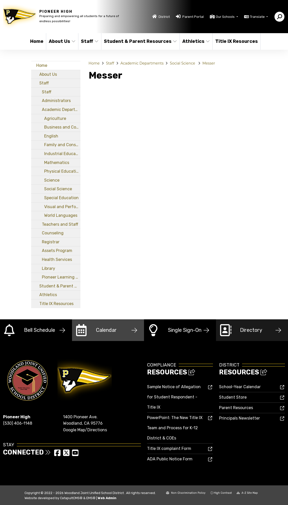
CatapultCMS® (71, 498)
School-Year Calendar (240, 386)
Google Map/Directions (85, 429)
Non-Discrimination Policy (186, 493)
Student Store (233, 397)
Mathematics (56, 162)
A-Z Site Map (247, 493)
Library (48, 268)
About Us (62, 41)
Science (51, 180)
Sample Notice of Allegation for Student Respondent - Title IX (174, 397)
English (51, 136)
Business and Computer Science (62, 127)
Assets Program (57, 250)
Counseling (53, 233)
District (164, 17)
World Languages (60, 215)
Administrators (56, 100)
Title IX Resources (235, 41)
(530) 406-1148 (17, 423)
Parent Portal (193, 17)
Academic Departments (61, 109)
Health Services (57, 259)
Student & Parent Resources (138, 41)
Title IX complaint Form (169, 448)
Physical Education (62, 171)
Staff (90, 41)
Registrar (50, 241)
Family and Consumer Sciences (62, 144)
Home (36, 41)
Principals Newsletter (239, 418)
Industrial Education (62, 153)
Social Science (58, 188)
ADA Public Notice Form (170, 459)
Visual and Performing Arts (62, 206)
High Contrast (223, 493)
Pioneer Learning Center (61, 277)
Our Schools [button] (225, 17)
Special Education (61, 197)
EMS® (90, 498)
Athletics (195, 41)
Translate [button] (258, 17)
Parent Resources (236, 407)
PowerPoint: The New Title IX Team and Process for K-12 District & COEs (174, 427)
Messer (208, 63)
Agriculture (55, 118)
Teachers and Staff (60, 224)
